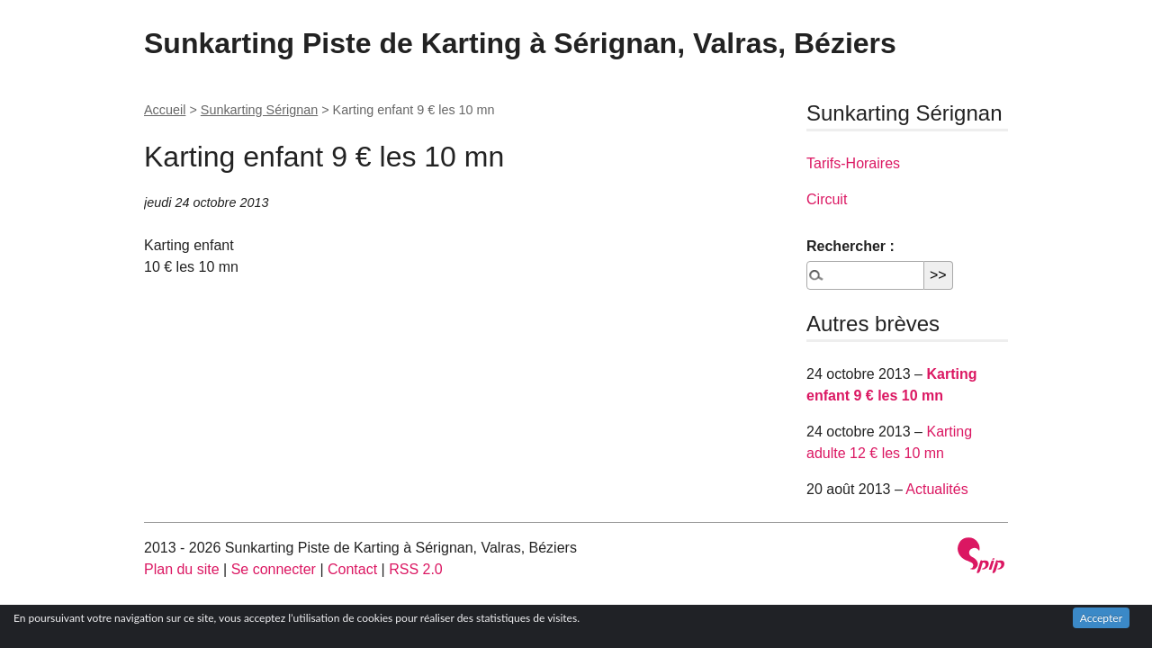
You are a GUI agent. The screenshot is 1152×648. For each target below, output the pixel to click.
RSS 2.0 (416, 569)
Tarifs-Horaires (853, 163)
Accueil (164, 110)
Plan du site (182, 569)
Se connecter (273, 569)
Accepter (1101, 618)
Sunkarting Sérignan (259, 110)
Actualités (936, 489)
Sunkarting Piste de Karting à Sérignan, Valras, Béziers (520, 43)
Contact (352, 569)
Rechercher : (850, 246)
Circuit (826, 199)
